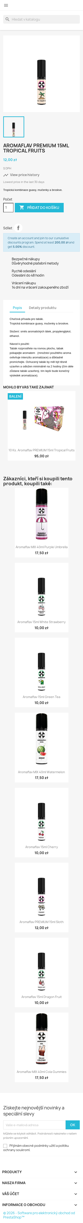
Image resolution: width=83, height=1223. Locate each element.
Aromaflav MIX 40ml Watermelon (41, 772)
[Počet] (8, 207)
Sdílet (18, 228)
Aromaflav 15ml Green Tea (41, 697)
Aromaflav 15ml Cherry (41, 847)
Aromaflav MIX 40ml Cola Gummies (41, 1072)
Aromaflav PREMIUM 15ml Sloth (42, 922)
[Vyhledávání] (41, 19)
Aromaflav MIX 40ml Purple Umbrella (42, 547)
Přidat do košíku (39, 207)
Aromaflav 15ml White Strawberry (41, 622)
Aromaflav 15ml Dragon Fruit (41, 997)
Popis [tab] (17, 308)
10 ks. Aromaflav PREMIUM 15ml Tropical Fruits (42, 450)
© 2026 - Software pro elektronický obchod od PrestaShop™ (39, 1215)
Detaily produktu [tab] (42, 308)
